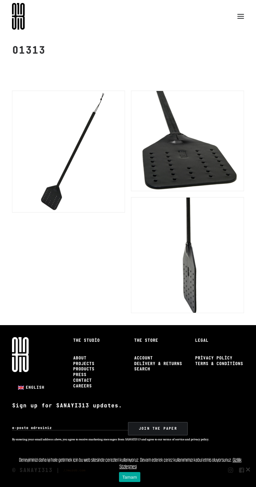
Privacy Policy (213, 358)
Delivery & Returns (158, 363)
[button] (240, 16)
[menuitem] (31, 388)
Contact (82, 380)
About (79, 358)
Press (79, 374)
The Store (146, 340)
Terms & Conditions (219, 363)
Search (142, 369)
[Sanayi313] (18, 16)
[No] (247, 469)
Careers (82, 386)
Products (83, 369)
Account (143, 358)
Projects (83, 363)
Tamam (129, 477)
